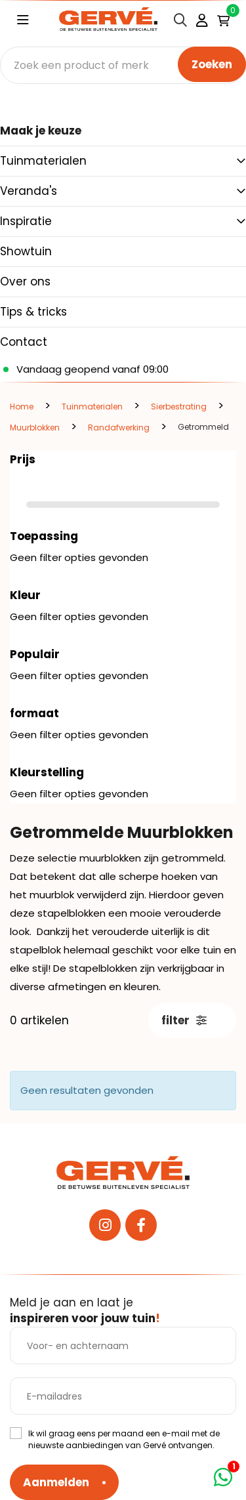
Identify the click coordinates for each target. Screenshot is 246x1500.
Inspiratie (26, 221)
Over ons (25, 281)
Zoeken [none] (212, 64)
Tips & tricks (33, 312)
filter (184, 1020)
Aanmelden (56, 1482)
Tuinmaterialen (43, 161)
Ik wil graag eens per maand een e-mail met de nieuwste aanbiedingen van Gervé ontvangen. (124, 1439)
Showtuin (26, 251)
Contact (23, 342)
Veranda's (28, 191)
